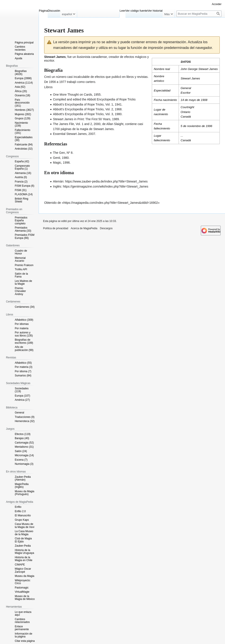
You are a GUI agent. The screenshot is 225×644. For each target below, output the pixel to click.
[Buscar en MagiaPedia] (198, 14)
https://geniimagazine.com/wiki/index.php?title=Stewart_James (105, 186)
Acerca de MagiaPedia (84, 228)
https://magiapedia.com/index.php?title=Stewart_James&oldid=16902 (111, 202)
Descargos (106, 228)
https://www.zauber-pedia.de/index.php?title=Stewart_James (106, 181)
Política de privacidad (55, 228)
